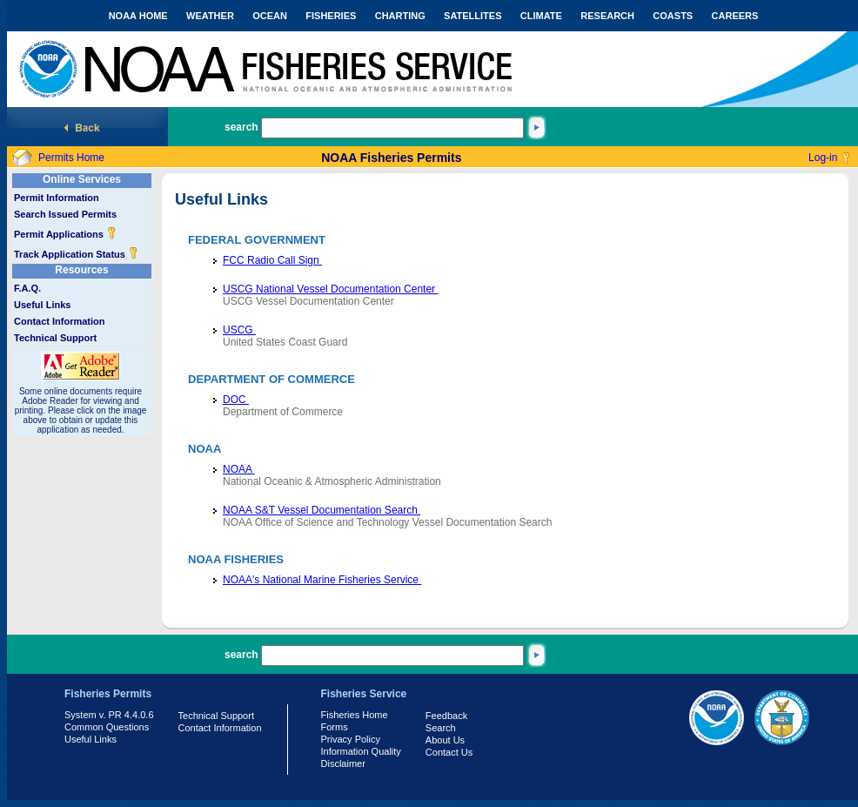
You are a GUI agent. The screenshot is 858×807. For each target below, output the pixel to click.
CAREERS (735, 15)
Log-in (822, 157)
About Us (445, 740)
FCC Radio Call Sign (272, 260)
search (241, 127)
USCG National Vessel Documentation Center (330, 289)
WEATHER (210, 15)
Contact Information (59, 321)
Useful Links (42, 304)
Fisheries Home (354, 714)
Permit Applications (65, 234)
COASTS (673, 15)
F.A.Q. (27, 288)
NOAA (239, 469)
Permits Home (71, 157)
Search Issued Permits (65, 214)
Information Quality (361, 751)
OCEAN (269, 15)
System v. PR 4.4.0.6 (109, 714)
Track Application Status (76, 254)
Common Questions (106, 727)
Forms (334, 727)
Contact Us (449, 752)
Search (441, 728)
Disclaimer (343, 763)
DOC (236, 399)
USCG (239, 330)
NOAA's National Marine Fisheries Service (322, 580)
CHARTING (400, 15)
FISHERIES (330, 15)
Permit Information (56, 197)
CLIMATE (541, 15)
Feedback (446, 715)
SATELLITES (472, 15)
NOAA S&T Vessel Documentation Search (321, 510)
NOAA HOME (138, 15)
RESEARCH (607, 15)
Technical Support (55, 338)
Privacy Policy (350, 739)
